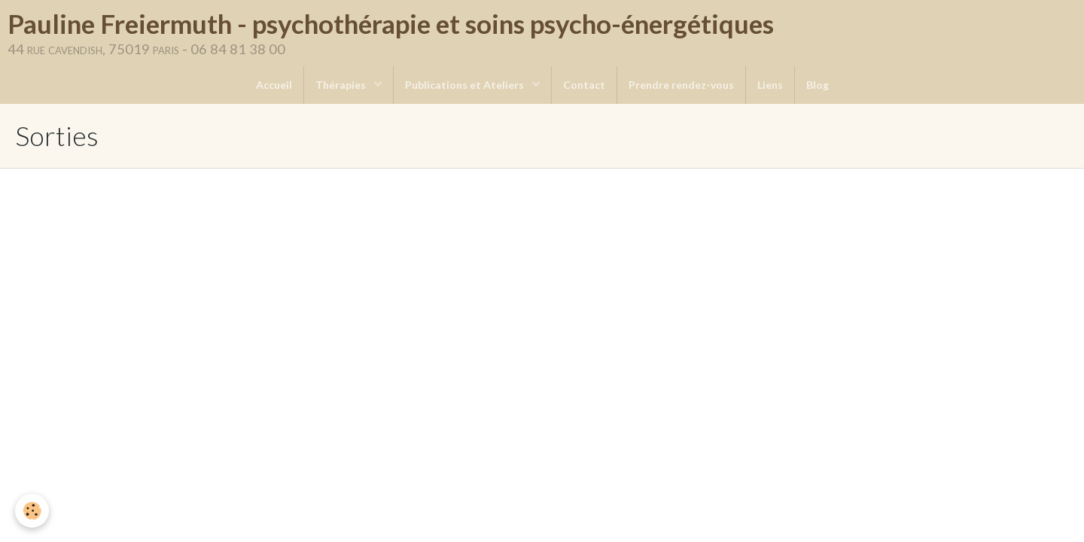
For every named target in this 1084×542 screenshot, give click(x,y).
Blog (817, 84)
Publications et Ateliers (465, 84)
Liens (770, 84)
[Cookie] (32, 511)
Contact (584, 84)
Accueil (274, 84)
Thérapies (341, 84)
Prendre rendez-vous (681, 84)
